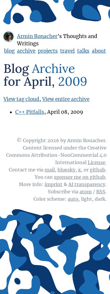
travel (67, 51)
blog (9, 51)
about (99, 51)
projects (48, 51)
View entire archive (65, 99)
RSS (100, 192)
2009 (72, 81)
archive (26, 51)
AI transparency (86, 184)
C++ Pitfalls (29, 112)
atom (85, 192)
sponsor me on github (79, 177)
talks (83, 51)
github (97, 170)
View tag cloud (21, 99)
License (96, 162)
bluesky (66, 170)
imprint (53, 184)
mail (50, 170)
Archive (53, 68)
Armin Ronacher (37, 36)
